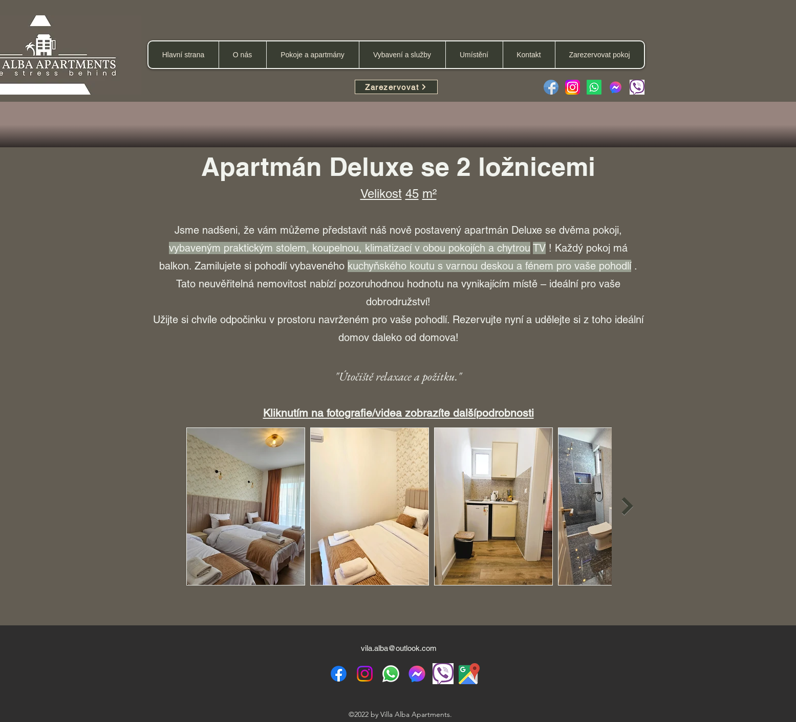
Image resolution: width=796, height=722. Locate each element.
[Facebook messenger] (416, 673)
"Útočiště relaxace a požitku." (398, 376)
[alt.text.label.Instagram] (364, 673)
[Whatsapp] (594, 87)
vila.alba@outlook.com (399, 648)
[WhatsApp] (390, 673)
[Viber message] (637, 87)
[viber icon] (443, 673)
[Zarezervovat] (396, 87)
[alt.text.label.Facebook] (338, 673)
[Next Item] (628, 506)
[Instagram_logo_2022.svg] (572, 87)
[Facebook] (551, 87)
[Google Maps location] (469, 673)
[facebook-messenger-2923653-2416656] (615, 87)
